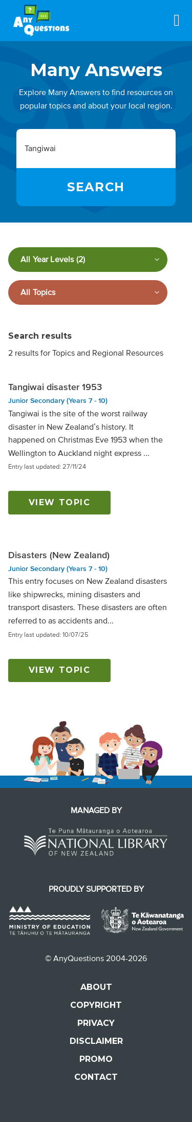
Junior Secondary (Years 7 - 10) (58, 400)
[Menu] (177, 20)
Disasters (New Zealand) (59, 555)
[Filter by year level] (87, 259)
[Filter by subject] (87, 292)
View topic (60, 502)
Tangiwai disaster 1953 (55, 387)
